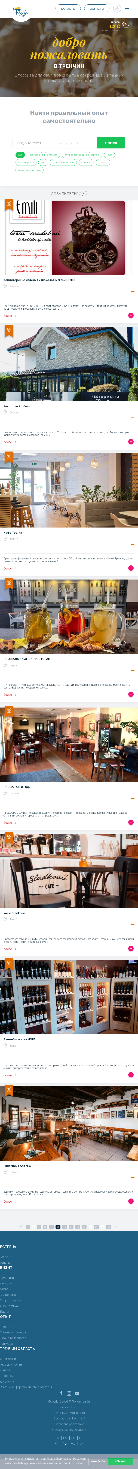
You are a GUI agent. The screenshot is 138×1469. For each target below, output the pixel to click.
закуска (95, 155)
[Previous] (21, 1227)
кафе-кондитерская (63, 162)
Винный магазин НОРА (20, 1039)
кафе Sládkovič (15, 913)
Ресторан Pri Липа (17, 406)
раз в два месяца (11, 1364)
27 (96, 1227)
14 (71, 1227)
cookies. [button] (78, 1463)
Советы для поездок (13, 1332)
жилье (4, 1289)
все (20, 155)
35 (109, 1227)
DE (73, 1438)
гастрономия (8, 1294)
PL (80, 1438)
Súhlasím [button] (120, 1461)
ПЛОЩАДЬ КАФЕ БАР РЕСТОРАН (27, 659)
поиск (111, 142)
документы (7, 1381)
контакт (5, 1370)
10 (45, 1227)
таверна (103, 162)
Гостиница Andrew (17, 1166)
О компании (8, 1359)
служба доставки (74, 155)
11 (51, 1227)
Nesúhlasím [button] (98, 1461)
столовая (52, 155)
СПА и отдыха (9, 1306)
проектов (6, 1375)
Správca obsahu (69, 1407)
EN (65, 1438)
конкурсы (6, 1343)
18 (84, 1227)
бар (43, 162)
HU (73, 1443)
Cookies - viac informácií (69, 1418)
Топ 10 (4, 1257)
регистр (69, 9)
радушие (86, 162)
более (8, 316)
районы (5, 1262)
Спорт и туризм (10, 1300)
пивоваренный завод (29, 170)
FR (56, 1443)
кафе (109, 155)
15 (78, 1227)
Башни (4, 1311)
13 (65, 1227)
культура (6, 1283)
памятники (7, 1277)
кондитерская (26, 162)
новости (5, 1326)
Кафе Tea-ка (13, 532)
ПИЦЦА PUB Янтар (17, 787)
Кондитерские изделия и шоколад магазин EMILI (39, 280)
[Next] (116, 1227)
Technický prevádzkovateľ (69, 1413)
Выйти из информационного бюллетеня (26, 1387)
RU (65, 1443)
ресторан (34, 155)
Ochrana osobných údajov (69, 1429)
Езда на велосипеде (13, 1338)
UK (81, 1443)
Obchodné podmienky (69, 1424)
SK (57, 1438)
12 (58, 1227)
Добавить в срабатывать (130, 315)
